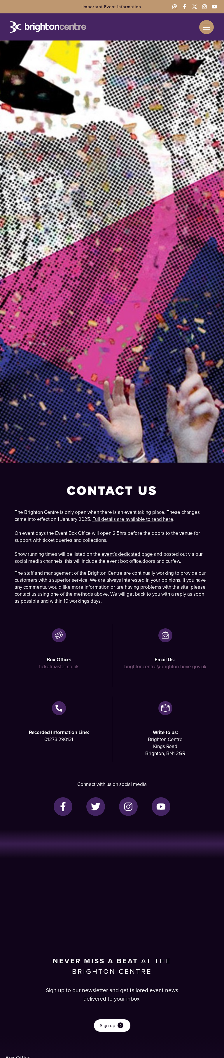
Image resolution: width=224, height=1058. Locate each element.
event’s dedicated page (127, 554)
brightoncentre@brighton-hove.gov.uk (165, 666)
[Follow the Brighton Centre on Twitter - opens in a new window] (194, 6)
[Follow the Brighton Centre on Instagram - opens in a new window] (204, 6)
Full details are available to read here (132, 519)
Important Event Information (112, 6)
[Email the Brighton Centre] (174, 6)
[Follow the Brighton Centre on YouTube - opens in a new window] (214, 6)
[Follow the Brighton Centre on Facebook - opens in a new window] (184, 6)
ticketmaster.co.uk (59, 666)
